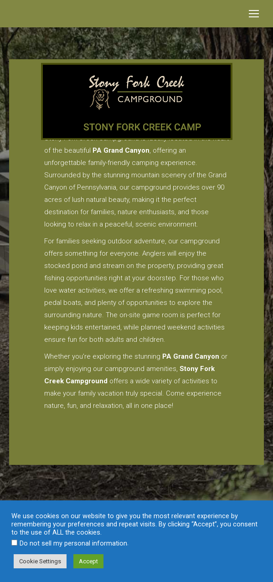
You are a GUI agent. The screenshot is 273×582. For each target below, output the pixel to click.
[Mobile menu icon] (254, 14)
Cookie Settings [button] (40, 561)
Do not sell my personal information (73, 543)
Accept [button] (88, 561)
